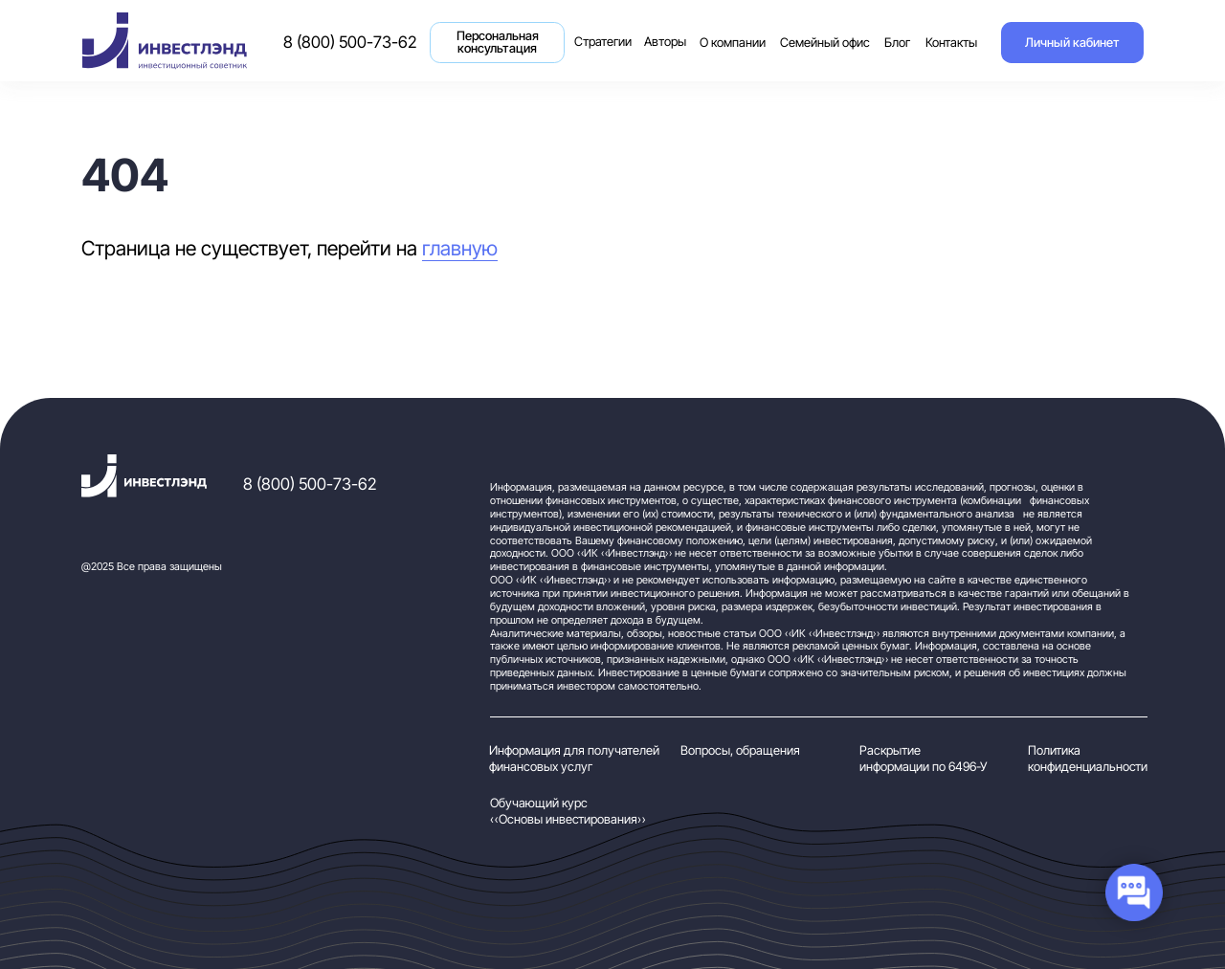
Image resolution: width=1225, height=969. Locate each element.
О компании (733, 42)
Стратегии (606, 31)
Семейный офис (825, 42)
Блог (897, 42)
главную (460, 247)
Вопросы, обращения (740, 750)
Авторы (665, 41)
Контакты (951, 42)
